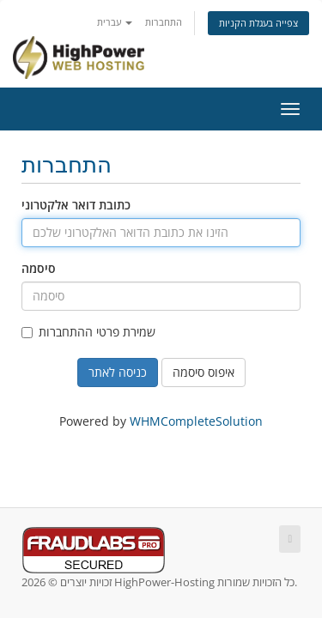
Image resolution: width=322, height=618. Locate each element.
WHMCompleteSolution (196, 421)
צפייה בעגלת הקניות (258, 22)
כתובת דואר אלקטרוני (76, 205)
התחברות (163, 21)
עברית (114, 21)
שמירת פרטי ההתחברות (88, 332)
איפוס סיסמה (203, 372)
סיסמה (38, 268)
